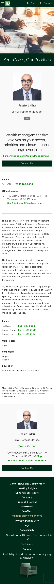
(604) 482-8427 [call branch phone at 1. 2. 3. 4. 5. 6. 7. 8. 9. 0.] (26, 334)
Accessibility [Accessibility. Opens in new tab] (27, 530)
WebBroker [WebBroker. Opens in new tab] (27, 507)
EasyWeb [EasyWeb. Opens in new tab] (27, 511)
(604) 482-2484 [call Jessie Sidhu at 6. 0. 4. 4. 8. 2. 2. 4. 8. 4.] (27, 446)
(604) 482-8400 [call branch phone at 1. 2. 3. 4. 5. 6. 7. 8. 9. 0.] (26, 330)
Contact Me (27, 163)
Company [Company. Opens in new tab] (27, 497)
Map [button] (39, 456)
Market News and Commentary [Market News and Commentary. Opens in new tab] (27, 484)
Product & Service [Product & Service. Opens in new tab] (27, 502)
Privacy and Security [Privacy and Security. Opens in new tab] (27, 521)
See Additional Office (27, 203)
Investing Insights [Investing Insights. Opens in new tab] (27, 488)
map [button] (34, 199)
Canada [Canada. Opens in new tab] (27, 549)
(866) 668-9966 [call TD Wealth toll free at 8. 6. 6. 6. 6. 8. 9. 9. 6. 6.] (26, 326)
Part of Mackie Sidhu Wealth (27, 156)
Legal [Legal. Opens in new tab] (27, 525)
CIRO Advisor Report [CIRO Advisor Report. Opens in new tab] (27, 493)
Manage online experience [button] (27, 516)
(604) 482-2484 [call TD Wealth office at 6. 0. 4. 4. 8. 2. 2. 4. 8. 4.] (24, 184)
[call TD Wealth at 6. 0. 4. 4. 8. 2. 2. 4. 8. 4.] (32, 3)
